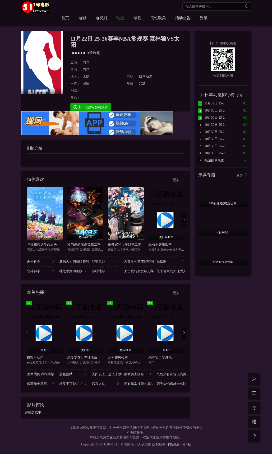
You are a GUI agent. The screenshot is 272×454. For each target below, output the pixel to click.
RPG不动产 (35, 357)
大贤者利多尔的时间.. (138, 261)
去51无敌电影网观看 (91, 107)
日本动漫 (145, 76)
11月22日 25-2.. (212, 103)
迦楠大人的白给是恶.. (73, 261)
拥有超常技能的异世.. (138, 384)
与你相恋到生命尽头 (42, 244)
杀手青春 (41, 261)
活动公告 (182, 18)
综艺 (137, 18)
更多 (178, 180)
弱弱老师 (106, 261)
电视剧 (101, 18)
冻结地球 (106, 271)
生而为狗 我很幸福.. (41, 374)
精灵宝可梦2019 (73, 384)
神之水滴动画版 (73, 271)
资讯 (203, 18)
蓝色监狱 (73, 374)
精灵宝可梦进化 (160, 357)
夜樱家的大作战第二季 (124, 244)
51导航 (186, 444)
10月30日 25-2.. (212, 110)
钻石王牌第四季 (160, 244)
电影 (82, 18)
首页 (65, 18)
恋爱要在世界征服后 (82, 357)
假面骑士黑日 (41, 384)
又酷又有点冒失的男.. (170, 374)
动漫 (120, 18)
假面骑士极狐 (138, 374)
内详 (86, 62)
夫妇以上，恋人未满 (106, 374)
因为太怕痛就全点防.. (170, 384)
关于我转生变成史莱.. (138, 271)
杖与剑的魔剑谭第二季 (84, 244)
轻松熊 (170, 261)
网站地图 (174, 444)
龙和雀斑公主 (118, 357)
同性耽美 (158, 18)
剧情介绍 (34, 148)
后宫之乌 (106, 384)
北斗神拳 (41, 271)
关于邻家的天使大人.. (170, 271)
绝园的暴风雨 (211, 160)
